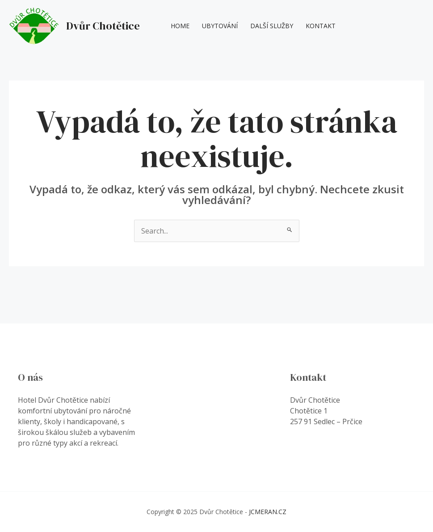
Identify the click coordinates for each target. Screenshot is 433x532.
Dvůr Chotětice (103, 25)
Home (180, 25)
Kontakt (321, 25)
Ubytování (220, 25)
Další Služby (271, 25)
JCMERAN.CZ (267, 511)
